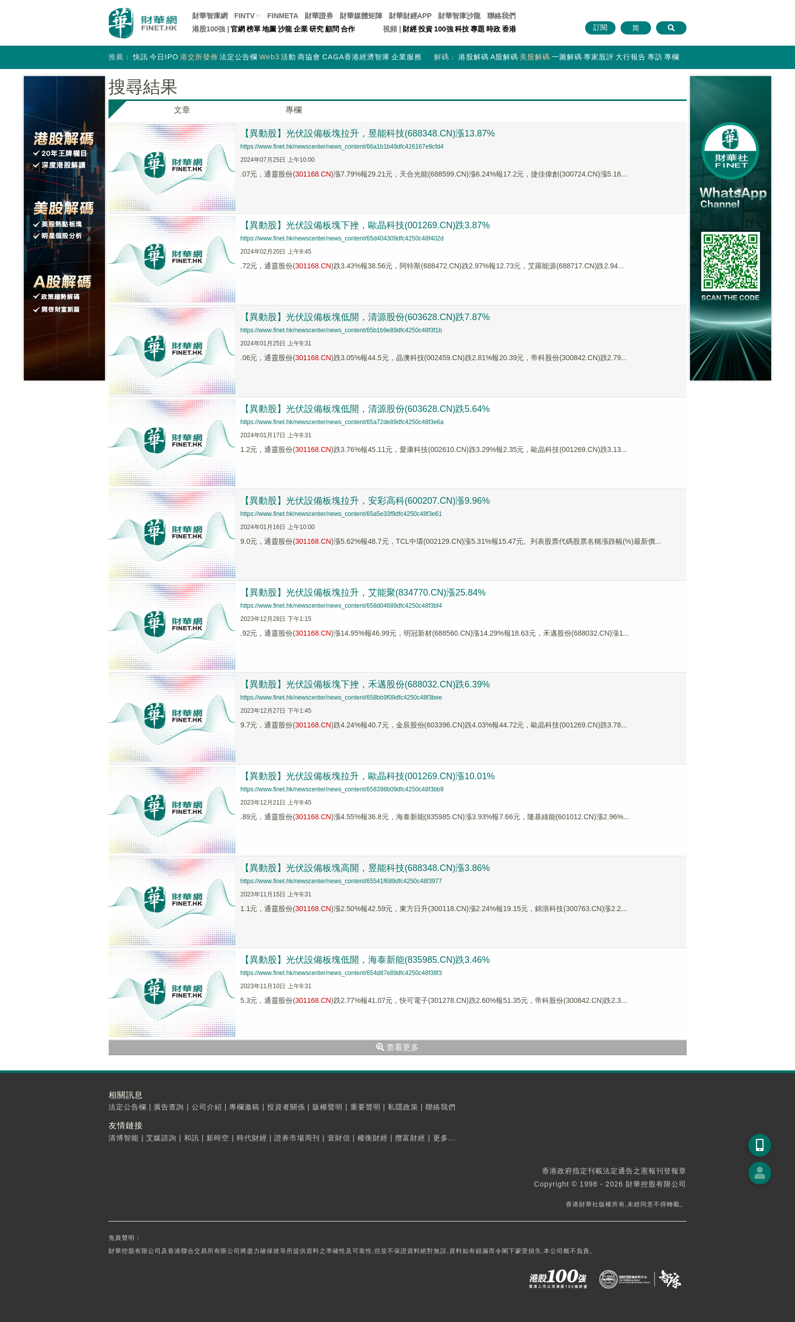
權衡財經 (372, 1138)
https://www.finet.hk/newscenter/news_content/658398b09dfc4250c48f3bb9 (342, 789)
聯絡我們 (501, 16)
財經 (410, 29)
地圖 (269, 29)
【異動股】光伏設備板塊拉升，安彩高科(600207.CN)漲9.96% (366, 501)
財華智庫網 (210, 16)
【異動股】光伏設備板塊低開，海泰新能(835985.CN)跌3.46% (366, 960)
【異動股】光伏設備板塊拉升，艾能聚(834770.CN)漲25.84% (364, 592)
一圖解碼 (567, 57)
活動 (288, 57)
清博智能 (124, 1138)
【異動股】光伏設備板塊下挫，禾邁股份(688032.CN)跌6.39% (366, 684)
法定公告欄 (239, 57)
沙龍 (285, 29)
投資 (425, 29)
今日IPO (164, 57)
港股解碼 (473, 57)
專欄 (671, 57)
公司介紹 (207, 1107)
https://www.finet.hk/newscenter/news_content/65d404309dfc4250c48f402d (342, 238)
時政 (493, 29)
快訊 (140, 57)
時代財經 (252, 1138)
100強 (443, 29)
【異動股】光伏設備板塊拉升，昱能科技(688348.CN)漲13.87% (368, 133)
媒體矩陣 (361, 16)
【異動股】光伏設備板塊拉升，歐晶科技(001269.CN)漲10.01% (368, 776)
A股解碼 (504, 57)
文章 (182, 110)
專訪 (655, 57)
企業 (301, 29)
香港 (509, 29)
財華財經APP (410, 16)
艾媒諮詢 (161, 1138)
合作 (348, 29)
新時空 (217, 1138)
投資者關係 (286, 1107)
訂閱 (600, 27)
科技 (462, 29)
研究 (316, 29)
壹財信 (339, 1138)
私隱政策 (403, 1107)
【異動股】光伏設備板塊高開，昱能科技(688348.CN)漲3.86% (366, 868)
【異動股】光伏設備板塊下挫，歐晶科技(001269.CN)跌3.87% (366, 225)
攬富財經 (410, 1138)
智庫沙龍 (459, 16)
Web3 (269, 57)
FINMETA (282, 16)
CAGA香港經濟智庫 (356, 57)
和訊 (191, 1138)
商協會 (309, 57)
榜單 (253, 29)
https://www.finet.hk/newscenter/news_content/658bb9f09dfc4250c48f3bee (341, 697)
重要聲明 (365, 1107)
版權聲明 (327, 1107)
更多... (444, 1138)
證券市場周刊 (297, 1138)
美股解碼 (535, 57)
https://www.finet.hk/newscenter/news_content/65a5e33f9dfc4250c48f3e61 (341, 513)
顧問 (332, 29)
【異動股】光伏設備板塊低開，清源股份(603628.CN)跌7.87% (366, 317)
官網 (238, 29)
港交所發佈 (199, 57)
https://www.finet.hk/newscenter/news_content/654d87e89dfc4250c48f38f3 (341, 973)
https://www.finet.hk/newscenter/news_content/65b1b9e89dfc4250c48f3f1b (341, 330)
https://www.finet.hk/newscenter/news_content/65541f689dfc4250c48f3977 (341, 881)
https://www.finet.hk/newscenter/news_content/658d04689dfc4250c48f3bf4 (341, 605)
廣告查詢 (169, 1107)
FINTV (244, 16)
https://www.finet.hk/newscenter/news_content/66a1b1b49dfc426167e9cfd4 (342, 146)
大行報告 (631, 57)
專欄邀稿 (244, 1107)
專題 (478, 29)
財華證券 (319, 16)
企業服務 (406, 57)
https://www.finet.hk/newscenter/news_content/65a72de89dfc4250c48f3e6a (342, 422)
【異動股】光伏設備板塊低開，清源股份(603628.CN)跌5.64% (366, 409)
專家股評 (599, 57)
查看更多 (397, 1047)
